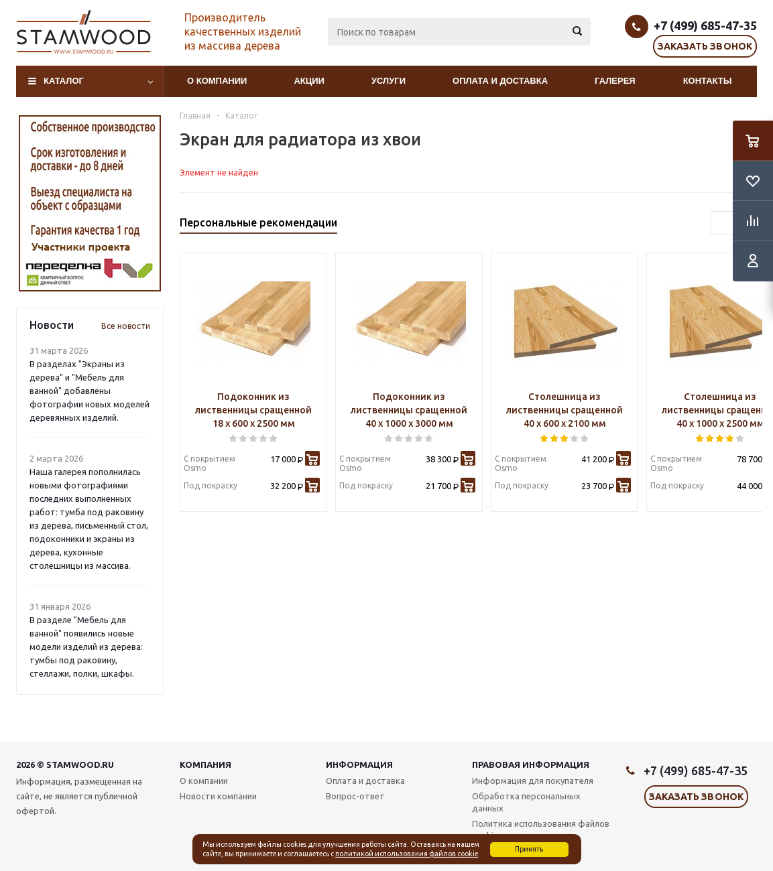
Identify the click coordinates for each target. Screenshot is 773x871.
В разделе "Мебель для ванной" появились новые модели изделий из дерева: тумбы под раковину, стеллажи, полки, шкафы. (86, 646)
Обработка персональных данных (526, 802)
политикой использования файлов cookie (406, 854)
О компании (217, 81)
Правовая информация (530, 764)
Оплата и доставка (500, 81)
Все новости (125, 326)
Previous (722, 223)
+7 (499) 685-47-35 (705, 25)
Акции (309, 81)
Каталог (64, 81)
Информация (359, 764)
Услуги (388, 81)
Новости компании (218, 796)
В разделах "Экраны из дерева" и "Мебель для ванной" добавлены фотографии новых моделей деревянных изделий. (89, 390)
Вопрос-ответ (355, 796)
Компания (205, 764)
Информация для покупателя (532, 780)
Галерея (615, 81)
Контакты (707, 81)
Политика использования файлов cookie (540, 829)
